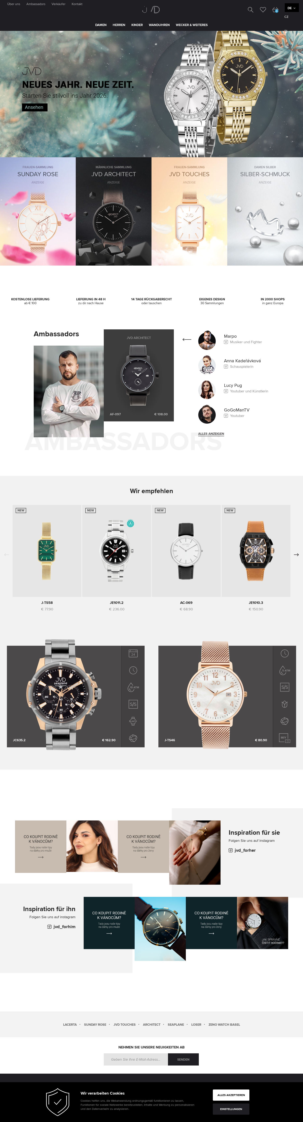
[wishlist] (260, 9)
